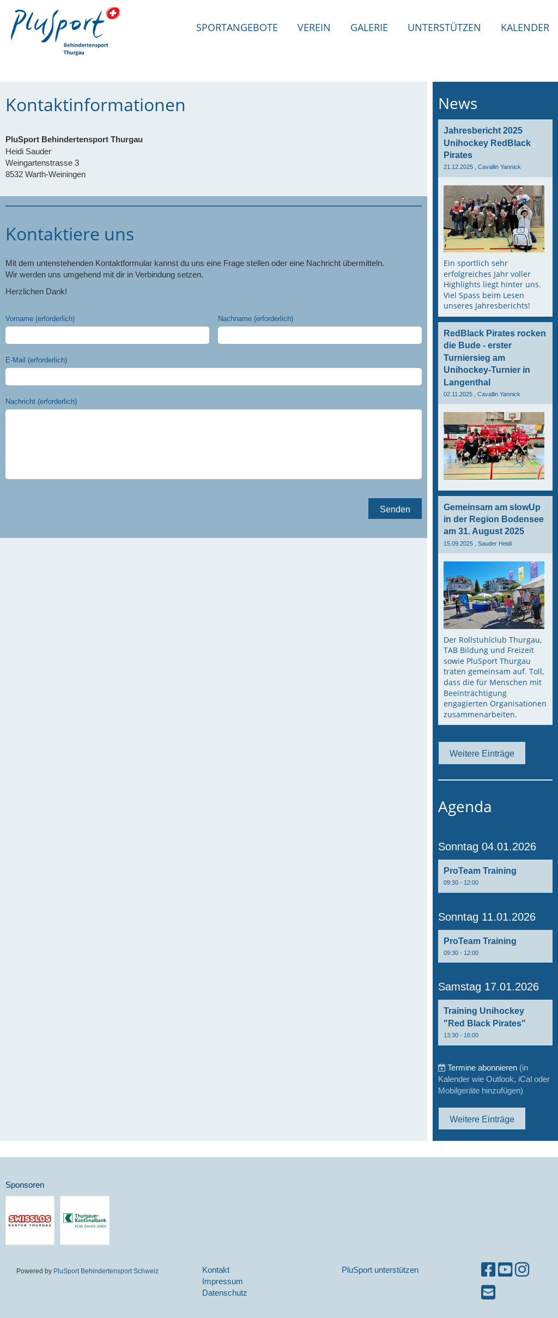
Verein (314, 27)
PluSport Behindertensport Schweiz (106, 1271)
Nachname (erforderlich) (255, 318)
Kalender (525, 27)
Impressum (222, 1281)
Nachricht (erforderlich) (41, 401)
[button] (495, 876)
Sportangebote (237, 27)
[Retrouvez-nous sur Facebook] (488, 1269)
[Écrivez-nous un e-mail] (488, 1292)
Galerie (369, 27)
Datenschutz (224, 1292)
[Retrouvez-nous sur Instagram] (522, 1269)
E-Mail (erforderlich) (36, 359)
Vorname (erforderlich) (40, 318)
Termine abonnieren (482, 1067)
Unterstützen (444, 27)
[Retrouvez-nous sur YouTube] (505, 1269)
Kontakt (215, 1269)
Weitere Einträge (482, 753)
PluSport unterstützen (380, 1269)
